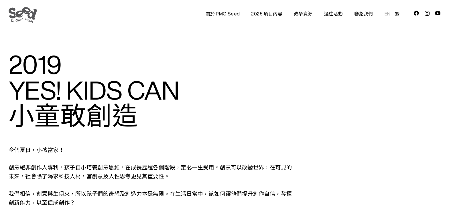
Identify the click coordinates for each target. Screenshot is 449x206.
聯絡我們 (363, 13)
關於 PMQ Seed (223, 13)
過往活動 (333, 13)
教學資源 (303, 13)
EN (388, 13)
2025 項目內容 (266, 13)
